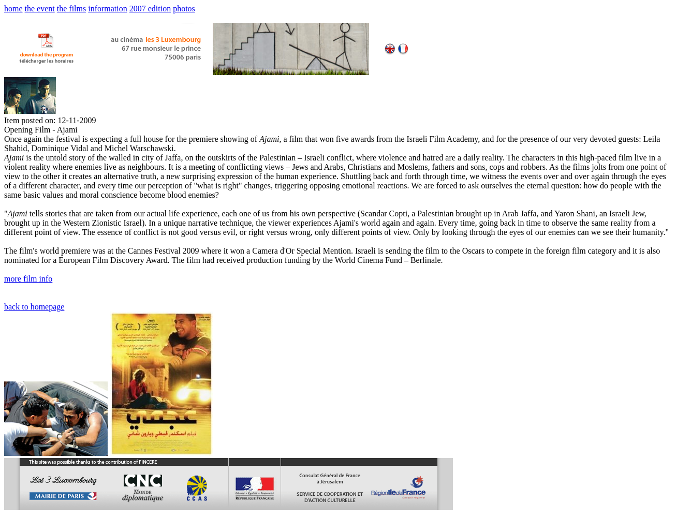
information (107, 8)
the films (71, 8)
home (13, 8)
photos (184, 8)
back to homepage (34, 306)
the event (40, 8)
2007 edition (150, 8)
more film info (28, 278)
